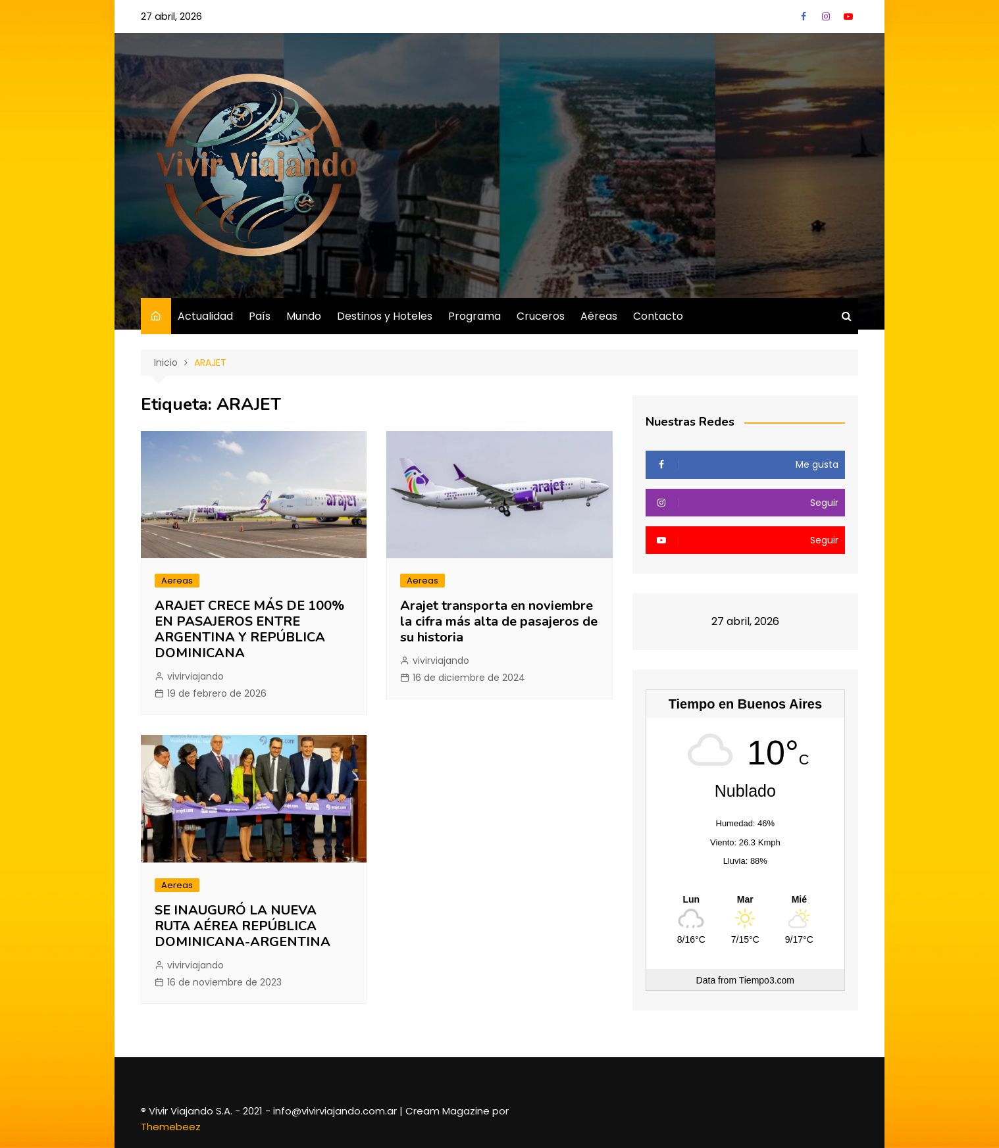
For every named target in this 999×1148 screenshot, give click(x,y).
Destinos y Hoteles (384, 316)
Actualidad (205, 316)
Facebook (803, 16)
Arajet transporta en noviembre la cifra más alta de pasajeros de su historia (499, 621)
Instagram (826, 16)
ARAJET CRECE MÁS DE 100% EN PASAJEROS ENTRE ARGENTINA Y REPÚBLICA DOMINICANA (249, 629)
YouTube (848, 16)
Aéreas (598, 316)
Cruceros (541, 316)
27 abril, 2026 (171, 16)
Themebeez (171, 1127)
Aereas (177, 580)
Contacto (658, 316)
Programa (474, 316)
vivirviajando (195, 676)
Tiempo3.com (766, 980)
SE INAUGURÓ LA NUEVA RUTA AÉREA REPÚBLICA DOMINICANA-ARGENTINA (242, 926)
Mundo (303, 316)
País (259, 316)
